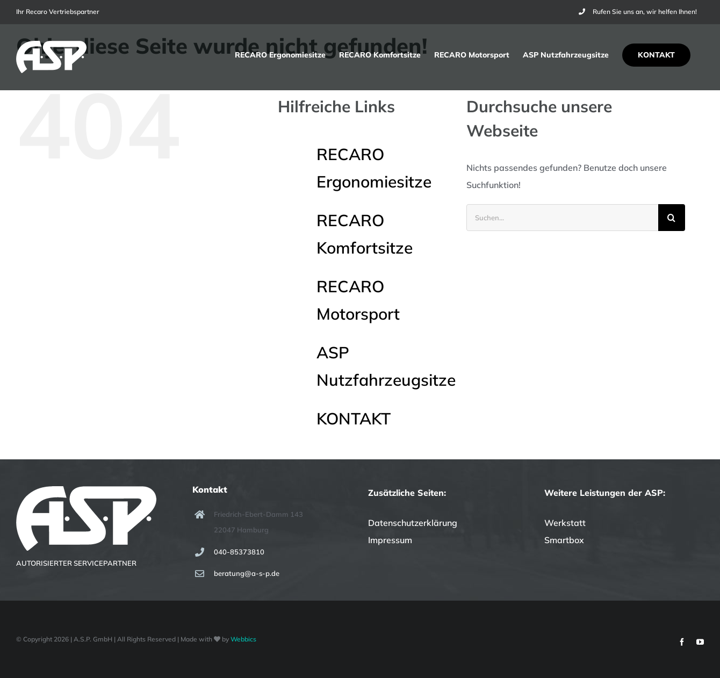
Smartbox (564, 540)
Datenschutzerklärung (412, 522)
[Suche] (671, 217)
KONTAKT (353, 418)
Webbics (243, 639)
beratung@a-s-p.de (246, 573)
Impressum (390, 540)
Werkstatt (565, 522)
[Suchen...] (562, 217)
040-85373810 (239, 551)
